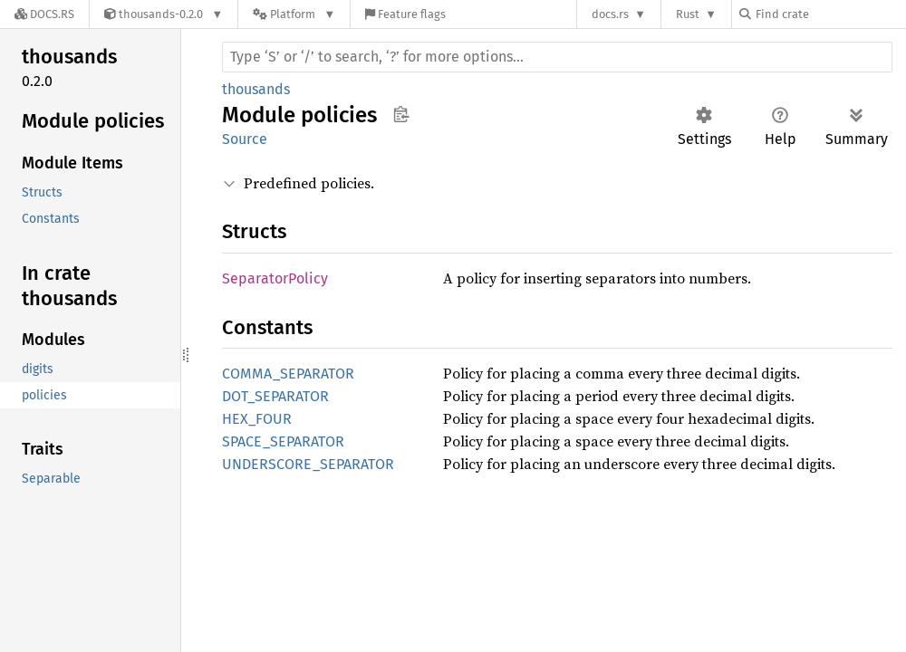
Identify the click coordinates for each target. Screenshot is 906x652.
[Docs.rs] (44, 14)
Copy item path (401, 114)
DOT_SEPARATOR (275, 396)
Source (244, 139)
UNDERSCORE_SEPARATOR (308, 464)
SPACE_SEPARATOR (283, 441)
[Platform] (294, 14)
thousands (256, 89)
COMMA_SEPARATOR (288, 373)
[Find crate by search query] (830, 14)
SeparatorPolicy (275, 278)
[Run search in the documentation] (557, 57)
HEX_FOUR (257, 418)
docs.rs (610, 14)
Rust (687, 14)
